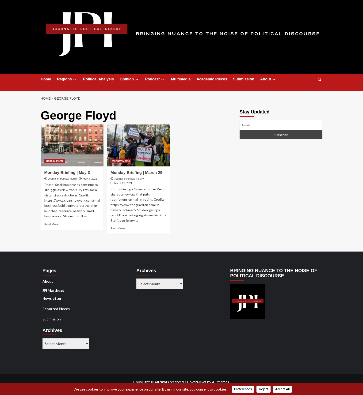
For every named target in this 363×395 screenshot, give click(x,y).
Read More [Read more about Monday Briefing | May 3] (51, 224)
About (268, 79)
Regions (67, 79)
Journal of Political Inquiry (62, 178)
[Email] (281, 125)
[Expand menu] (74, 80)
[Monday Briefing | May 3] (72, 145)
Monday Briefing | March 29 (136, 172)
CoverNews (196, 382)
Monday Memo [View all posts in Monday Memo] (55, 160)
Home (46, 79)
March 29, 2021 (123, 183)
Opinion (129, 79)
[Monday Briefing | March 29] (138, 145)
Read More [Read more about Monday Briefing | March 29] (118, 228)
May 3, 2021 (90, 178)
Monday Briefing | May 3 (67, 172)
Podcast (155, 79)
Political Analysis (98, 79)
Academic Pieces (211, 79)
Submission (243, 79)
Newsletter (51, 298)
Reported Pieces (56, 309)
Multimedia (181, 79)
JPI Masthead (53, 290)
